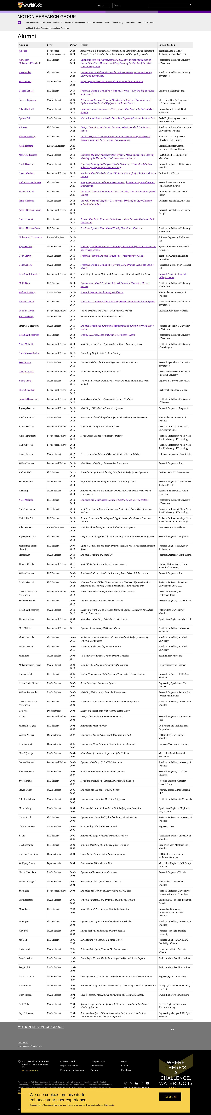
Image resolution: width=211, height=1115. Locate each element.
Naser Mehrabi (26, 344)
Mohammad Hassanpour (30, 237)
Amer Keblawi (26, 219)
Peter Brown (25, 362)
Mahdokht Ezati (26, 191)
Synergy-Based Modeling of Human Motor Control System (108, 335)
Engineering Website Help (30, 1046)
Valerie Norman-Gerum (30, 210)
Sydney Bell (24, 118)
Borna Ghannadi (26, 301)
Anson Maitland (26, 173)
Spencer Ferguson (27, 100)
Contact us (23, 1042)
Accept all (170, 1096)
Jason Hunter (25, 81)
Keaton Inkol (25, 72)
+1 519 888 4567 (30, 1070)
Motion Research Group (41, 1027)
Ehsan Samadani (26, 390)
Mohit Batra (24, 283)
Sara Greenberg (26, 316)
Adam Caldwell (26, 109)
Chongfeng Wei (26, 371)
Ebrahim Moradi (26, 310)
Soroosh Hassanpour (28, 399)
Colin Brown (25, 256)
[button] (169, 5)
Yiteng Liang (25, 380)
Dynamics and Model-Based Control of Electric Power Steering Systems (114, 500)
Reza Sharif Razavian (29, 274)
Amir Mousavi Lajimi (29, 353)
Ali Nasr (23, 50)
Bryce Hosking (26, 246)
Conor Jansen (25, 265)
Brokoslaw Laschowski (30, 182)
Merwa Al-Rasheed (28, 155)
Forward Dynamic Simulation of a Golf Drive (102, 292)
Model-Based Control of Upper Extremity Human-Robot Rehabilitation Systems (118, 301)
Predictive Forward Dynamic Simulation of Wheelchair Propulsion (112, 256)
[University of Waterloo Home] (30, 5)
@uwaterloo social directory (136, 1087)
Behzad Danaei (26, 90)
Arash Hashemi (26, 145)
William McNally (27, 136)
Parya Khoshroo (26, 200)
